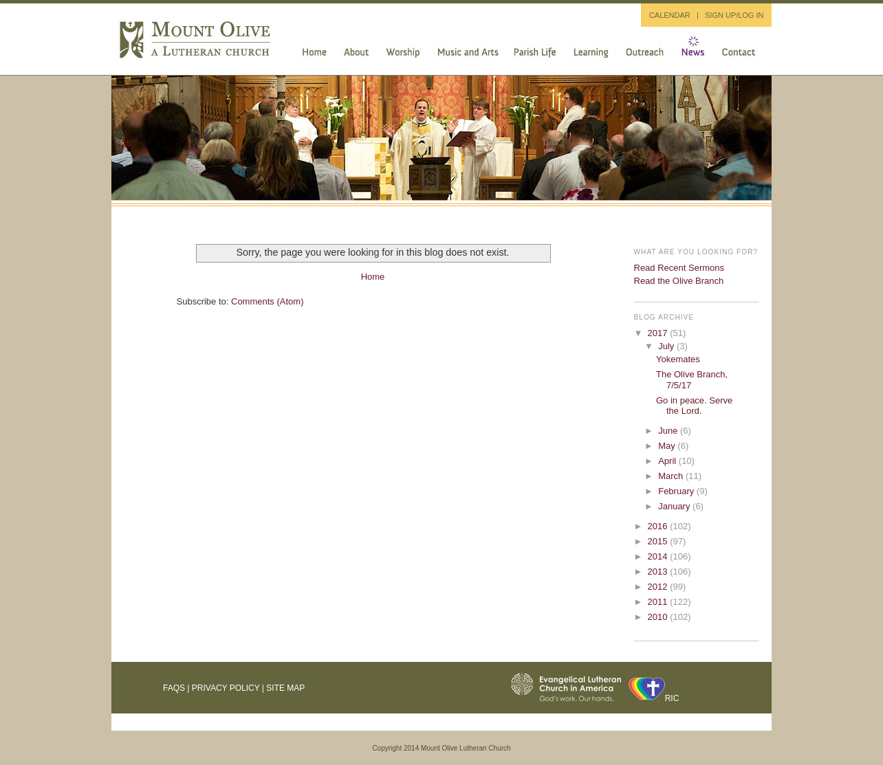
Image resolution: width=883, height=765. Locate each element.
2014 (659, 556)
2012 (659, 586)
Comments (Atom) (267, 301)
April (668, 461)
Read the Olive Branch (679, 281)
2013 (659, 571)
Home (373, 276)
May (667, 446)
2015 (659, 541)
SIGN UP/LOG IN (734, 15)
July (667, 346)
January (675, 506)
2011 (659, 602)
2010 (659, 617)
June (669, 430)
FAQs (174, 688)
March (672, 476)
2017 (659, 333)
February (677, 491)
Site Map (285, 688)
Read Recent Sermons (679, 268)
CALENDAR (669, 15)
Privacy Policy (226, 688)
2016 (659, 526)
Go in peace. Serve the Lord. (694, 406)
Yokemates (678, 359)
